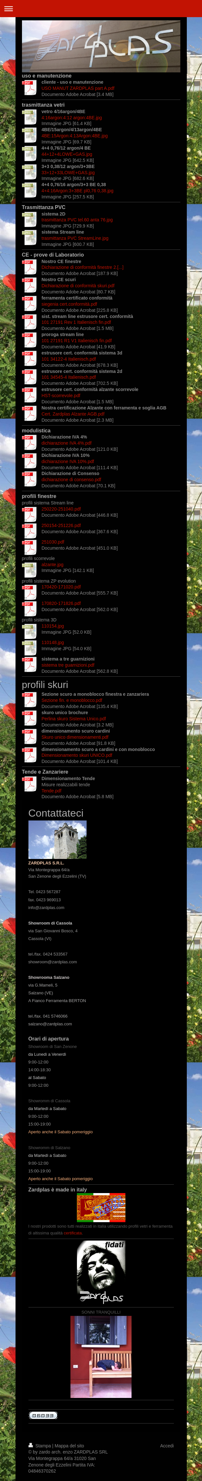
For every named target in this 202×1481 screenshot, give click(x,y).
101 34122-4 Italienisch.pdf (69, 359)
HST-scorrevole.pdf (61, 395)
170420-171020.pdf (61, 586)
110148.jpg (53, 642)
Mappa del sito (69, 1445)
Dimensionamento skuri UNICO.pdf (77, 755)
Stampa (40, 1445)
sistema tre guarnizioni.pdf (68, 665)
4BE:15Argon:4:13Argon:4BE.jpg (75, 135)
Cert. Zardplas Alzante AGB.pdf (73, 414)
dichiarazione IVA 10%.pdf (68, 461)
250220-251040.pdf (61, 509)
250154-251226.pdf (61, 525)
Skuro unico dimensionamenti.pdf (75, 737)
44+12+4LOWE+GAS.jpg (67, 154)
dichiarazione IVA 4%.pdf (67, 443)
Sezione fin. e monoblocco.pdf (72, 700)
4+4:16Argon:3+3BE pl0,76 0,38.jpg (78, 190)
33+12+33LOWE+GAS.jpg (68, 172)
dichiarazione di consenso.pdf (71, 479)
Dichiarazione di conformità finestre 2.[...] (83, 267)
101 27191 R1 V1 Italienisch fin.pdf (77, 340)
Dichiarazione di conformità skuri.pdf (78, 285)
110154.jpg (53, 626)
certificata (73, 1233)
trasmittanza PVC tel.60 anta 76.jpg (77, 219)
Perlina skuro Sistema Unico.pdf (74, 718)
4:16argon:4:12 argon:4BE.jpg (72, 117)
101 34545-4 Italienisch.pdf (69, 377)
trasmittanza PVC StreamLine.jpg (75, 238)
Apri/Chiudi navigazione (101, 9)
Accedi (167, 1445)
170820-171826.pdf (61, 603)
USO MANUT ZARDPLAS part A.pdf (78, 88)
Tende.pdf (52, 790)
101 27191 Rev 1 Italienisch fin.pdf (76, 322)
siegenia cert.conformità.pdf (69, 304)
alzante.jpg (53, 564)
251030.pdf (53, 542)
